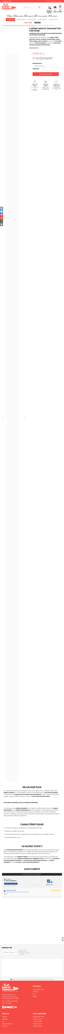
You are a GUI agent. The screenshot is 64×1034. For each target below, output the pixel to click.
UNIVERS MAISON (18, 16)
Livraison (5, 1019)
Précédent (3, 417)
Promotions (10, 19)
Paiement (4, 1017)
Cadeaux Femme (32, 19)
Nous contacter (7, 1003)
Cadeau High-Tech (38, 1017)
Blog (10, 1)
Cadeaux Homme (20, 19)
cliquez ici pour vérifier (47, 979)
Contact (5, 1026)
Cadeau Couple (53, 19)
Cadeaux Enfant (42, 19)
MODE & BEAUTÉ (28, 16)
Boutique (5, 1)
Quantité (36, 69)
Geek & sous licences (40, 16)
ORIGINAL (9, 16)
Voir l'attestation (11, 883)
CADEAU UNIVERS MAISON (12, 25)
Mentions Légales (7, 1024)
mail (60, 1)
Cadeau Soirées (37, 1021)
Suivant (25, 417)
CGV (3, 1021)
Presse (35, 996)
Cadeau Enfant (37, 1026)
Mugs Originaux (32, 25)
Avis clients (32, 869)
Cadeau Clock (37, 1019)
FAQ (34, 994)
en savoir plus (33, 48)
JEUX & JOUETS (52, 16)
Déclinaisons (37, 63)
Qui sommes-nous (38, 989)
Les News (35, 992)
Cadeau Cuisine (23, 25)
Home (3, 25)
